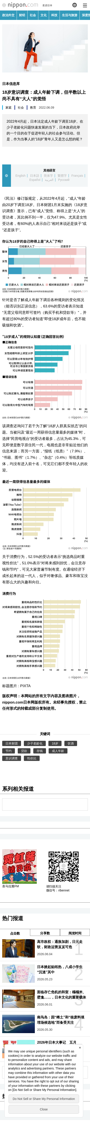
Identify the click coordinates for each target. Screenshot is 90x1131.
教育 (33, 107)
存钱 (40, 751)
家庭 (8, 107)
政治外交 (8, 15)
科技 (54, 15)
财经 (22, 15)
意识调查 (11, 758)
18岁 (55, 743)
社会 (33, 15)
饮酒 (71, 743)
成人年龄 (58, 751)
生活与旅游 (69, 15)
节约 (8, 751)
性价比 (31, 758)
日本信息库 (11, 84)
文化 (44, 15)
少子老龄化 (34, 743)
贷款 (24, 751)
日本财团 (11, 743)
